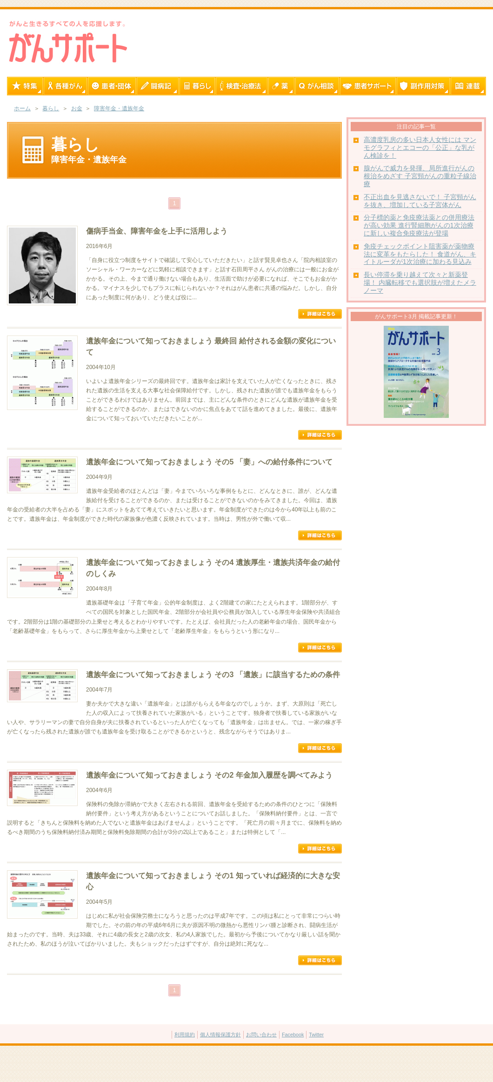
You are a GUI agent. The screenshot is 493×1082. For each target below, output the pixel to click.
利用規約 (184, 1034)
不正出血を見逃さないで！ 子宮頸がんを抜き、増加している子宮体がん (420, 201)
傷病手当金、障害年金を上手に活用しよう (156, 231)
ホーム (22, 108)
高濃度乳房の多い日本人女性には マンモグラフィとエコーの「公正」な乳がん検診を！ (420, 147)
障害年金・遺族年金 (119, 108)
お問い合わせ (261, 1034)
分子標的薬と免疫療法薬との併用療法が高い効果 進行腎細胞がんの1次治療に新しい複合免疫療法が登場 (419, 225)
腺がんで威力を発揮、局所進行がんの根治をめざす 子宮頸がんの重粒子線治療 (420, 176)
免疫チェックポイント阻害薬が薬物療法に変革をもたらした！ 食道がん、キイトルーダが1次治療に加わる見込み (420, 254)
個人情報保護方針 (220, 1034)
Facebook (293, 1034)
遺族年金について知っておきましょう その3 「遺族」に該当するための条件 (213, 675)
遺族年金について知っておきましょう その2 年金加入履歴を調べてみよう (209, 775)
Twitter (316, 1034)
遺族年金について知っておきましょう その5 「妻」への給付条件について (209, 462)
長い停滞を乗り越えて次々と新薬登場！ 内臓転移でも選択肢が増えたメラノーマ (420, 282)
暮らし (50, 108)
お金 (76, 108)
